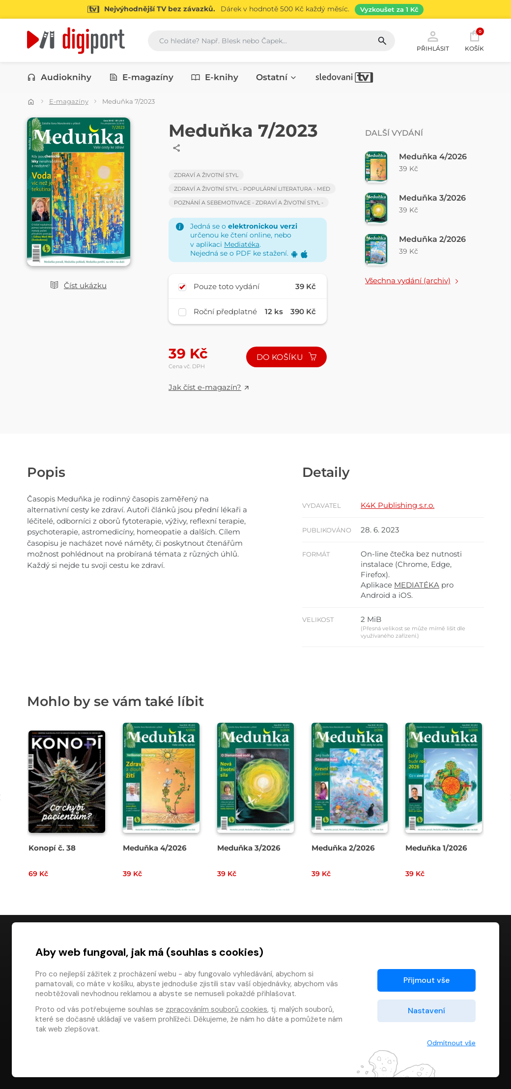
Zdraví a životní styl (206, 175)
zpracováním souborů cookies (216, 1009)
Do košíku (286, 357)
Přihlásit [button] (433, 40)
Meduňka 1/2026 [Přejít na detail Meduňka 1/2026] (436, 848)
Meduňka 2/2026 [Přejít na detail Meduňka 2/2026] (343, 848)
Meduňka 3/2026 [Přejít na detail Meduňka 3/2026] (249, 848)
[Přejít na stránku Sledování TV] (255, 9)
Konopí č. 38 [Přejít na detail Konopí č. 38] (52, 848)
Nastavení (426, 1010)
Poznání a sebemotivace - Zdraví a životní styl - (248, 202)
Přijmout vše (426, 980)
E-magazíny (141, 77)
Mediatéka (241, 244)
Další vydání (394, 133)
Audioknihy (59, 77)
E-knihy (214, 77)
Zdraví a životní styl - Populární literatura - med (252, 188)
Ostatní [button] (276, 77)
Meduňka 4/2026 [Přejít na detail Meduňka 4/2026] (155, 848)
